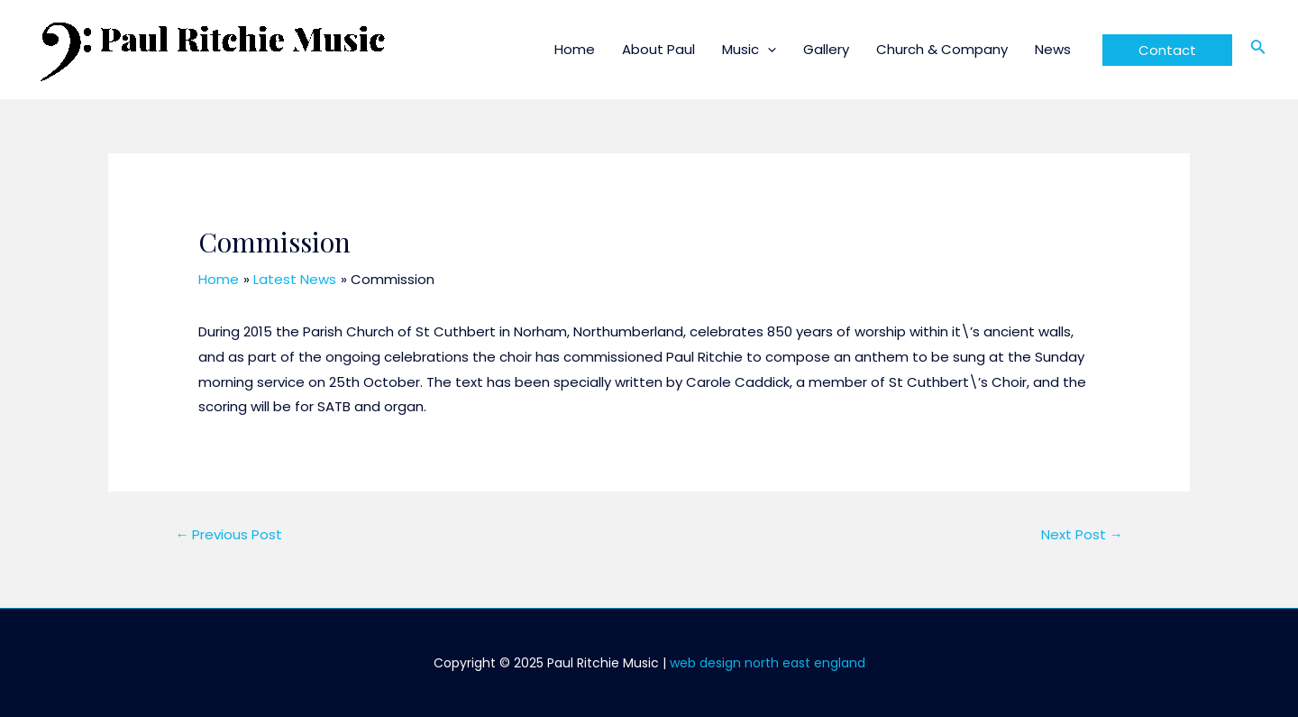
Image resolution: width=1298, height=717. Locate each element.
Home (574, 49)
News (1053, 49)
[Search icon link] (1258, 49)
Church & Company (942, 49)
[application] (767, 49)
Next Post (1082, 534)
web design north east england (767, 663)
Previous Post (228, 534)
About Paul (658, 49)
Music (749, 49)
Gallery (826, 49)
